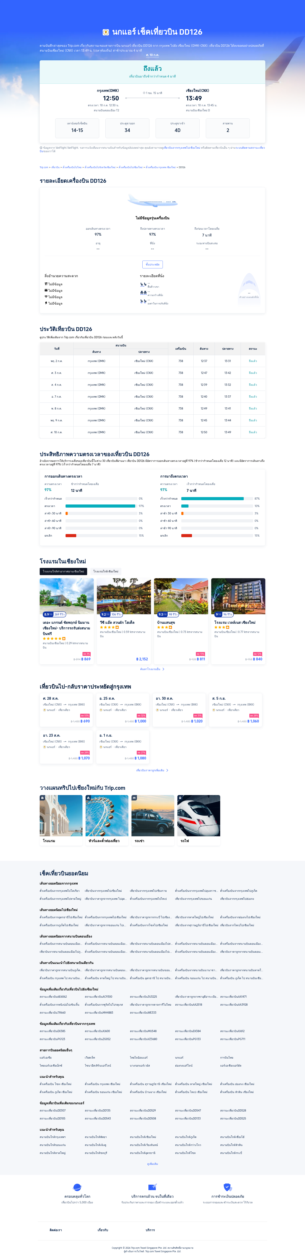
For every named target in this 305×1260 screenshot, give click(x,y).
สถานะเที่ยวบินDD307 (53, 1110)
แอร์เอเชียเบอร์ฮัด (230, 1065)
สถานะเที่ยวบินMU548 (143, 1031)
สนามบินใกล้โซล (185, 1153)
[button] (273, 6)
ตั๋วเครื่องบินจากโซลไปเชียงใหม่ (149, 925)
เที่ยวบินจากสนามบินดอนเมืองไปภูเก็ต (62, 951)
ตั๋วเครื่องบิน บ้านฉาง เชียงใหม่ (148, 1092)
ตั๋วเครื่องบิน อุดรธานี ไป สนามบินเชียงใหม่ (152, 978)
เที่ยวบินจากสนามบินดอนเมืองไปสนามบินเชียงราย (152, 943)
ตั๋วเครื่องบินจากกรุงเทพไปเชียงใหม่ (105, 917)
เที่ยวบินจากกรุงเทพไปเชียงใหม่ (181, 147)
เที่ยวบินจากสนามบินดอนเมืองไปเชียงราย (152, 951)
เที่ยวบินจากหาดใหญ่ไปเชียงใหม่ (194, 917)
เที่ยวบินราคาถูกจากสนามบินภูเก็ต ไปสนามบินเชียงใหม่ (62, 970)
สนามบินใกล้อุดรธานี (142, 1153)
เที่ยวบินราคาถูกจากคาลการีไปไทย (150, 1004)
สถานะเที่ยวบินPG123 (52, 1039)
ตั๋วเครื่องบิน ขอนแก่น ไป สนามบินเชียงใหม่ (197, 978)
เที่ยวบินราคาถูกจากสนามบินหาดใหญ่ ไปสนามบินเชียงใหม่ (242, 970)
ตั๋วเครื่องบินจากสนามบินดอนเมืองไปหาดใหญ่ (197, 951)
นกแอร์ (179, 1057)
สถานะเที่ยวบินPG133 (188, 1039)
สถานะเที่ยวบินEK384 (188, 1031)
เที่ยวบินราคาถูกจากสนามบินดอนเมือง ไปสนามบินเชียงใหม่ (107, 970)
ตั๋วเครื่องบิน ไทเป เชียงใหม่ (191, 1092)
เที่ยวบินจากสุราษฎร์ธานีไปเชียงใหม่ (196, 925)
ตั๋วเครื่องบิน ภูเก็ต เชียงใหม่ (56, 1092)
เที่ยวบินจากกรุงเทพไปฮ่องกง (237, 898)
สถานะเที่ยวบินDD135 (97, 1110)
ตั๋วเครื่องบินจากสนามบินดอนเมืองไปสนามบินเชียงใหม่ (197, 943)
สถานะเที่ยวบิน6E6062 (53, 996)
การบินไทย (226, 1057)
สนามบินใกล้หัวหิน (231, 1145)
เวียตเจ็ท (90, 1057)
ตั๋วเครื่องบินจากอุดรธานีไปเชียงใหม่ (61, 917)
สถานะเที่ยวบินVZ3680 (143, 1039)
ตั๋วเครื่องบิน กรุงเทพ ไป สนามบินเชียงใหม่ (62, 978)
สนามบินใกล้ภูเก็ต (185, 1137)
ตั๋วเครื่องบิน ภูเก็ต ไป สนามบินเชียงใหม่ (242, 978)
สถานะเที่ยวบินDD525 (233, 1118)
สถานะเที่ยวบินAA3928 (234, 1004)
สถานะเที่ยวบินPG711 (232, 1039)
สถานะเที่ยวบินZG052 (97, 1039)
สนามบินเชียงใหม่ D (198, 110)
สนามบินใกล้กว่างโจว (188, 1145)
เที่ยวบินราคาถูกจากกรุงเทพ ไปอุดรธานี (107, 898)
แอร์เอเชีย (46, 1057)
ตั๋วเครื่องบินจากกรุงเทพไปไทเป (148, 898)
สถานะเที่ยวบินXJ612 (232, 1031)
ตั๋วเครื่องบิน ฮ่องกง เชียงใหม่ (237, 1084)
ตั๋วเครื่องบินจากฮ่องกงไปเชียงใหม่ (240, 917)
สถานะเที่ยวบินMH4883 (99, 1012)
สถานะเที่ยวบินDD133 (188, 1118)
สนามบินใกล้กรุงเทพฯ (53, 1137)
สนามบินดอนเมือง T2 (106, 110)
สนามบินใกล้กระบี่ (231, 1153)
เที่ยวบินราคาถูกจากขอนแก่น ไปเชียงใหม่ (107, 925)
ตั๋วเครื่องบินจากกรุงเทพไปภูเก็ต (238, 890)
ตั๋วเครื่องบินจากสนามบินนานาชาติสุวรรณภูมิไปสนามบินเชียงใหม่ (197, 970)
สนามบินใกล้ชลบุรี (96, 1153)
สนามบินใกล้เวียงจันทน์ (144, 1145)
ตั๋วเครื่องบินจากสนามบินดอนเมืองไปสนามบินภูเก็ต (107, 943)
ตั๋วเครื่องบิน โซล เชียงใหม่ (55, 1084)
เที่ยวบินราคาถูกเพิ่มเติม (152, 770)
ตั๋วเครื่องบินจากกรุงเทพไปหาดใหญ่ (60, 898)
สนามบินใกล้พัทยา (96, 1137)
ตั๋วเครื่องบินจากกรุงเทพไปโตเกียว (60, 890)
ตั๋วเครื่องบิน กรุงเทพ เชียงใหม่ (102, 1084)
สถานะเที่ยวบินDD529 (143, 1110)
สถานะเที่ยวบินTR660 (53, 1012)
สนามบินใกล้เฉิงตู (95, 1145)
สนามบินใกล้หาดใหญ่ (53, 1153)
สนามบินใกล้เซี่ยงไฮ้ (232, 1137)
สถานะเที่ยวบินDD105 (52, 1118)
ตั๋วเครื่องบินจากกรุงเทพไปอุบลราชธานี (197, 890)
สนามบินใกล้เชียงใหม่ (143, 1137)
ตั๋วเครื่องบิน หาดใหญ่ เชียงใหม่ (193, 1084)
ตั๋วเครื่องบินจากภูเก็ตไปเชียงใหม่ (59, 925)
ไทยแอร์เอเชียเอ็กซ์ (51, 1065)
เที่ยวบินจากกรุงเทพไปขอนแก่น (193, 898)
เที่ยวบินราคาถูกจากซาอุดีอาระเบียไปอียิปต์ (197, 996)
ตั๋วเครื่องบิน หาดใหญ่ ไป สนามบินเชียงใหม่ (107, 978)
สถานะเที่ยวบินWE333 (143, 1012)
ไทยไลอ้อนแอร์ (139, 1057)
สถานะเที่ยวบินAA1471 (233, 996)
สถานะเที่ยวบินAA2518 (188, 1004)
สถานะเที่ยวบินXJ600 (97, 1031)
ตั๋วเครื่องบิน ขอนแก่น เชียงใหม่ (103, 1092)
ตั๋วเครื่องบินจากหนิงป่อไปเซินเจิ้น (59, 1004)
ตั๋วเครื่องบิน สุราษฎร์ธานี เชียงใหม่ (151, 1084)
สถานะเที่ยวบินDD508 (143, 1118)
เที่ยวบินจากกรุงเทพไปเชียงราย (148, 890)
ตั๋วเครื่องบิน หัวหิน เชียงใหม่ (237, 1092)
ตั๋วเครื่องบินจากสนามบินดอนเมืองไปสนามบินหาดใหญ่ (62, 943)
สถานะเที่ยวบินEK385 (52, 1031)
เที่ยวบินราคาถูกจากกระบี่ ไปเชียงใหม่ (152, 917)
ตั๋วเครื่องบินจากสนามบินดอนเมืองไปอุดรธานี (107, 951)
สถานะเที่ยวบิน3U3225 (143, 996)
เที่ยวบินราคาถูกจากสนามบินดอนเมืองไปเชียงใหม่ (242, 951)
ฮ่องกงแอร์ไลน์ (184, 1065)
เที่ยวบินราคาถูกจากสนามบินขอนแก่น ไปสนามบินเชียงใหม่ (152, 970)
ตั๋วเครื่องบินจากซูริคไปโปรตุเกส (104, 1004)
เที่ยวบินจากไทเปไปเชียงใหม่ (237, 925)
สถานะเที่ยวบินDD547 (188, 1110)
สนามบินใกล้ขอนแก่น (53, 1145)
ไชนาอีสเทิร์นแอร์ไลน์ (98, 1065)
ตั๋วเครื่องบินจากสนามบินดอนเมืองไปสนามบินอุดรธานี (242, 943)
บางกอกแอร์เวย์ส (140, 1065)
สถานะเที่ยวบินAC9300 (98, 996)
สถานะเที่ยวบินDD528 (233, 1110)
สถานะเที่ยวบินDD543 (98, 1118)
